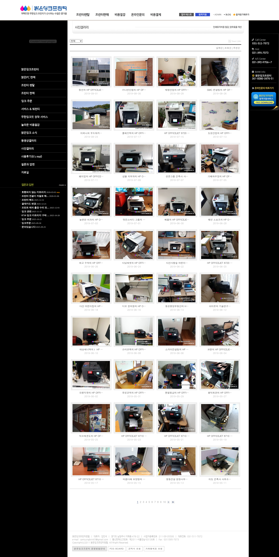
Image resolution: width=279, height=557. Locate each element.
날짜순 (219, 47)
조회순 (228, 47)
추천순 (236, 47)
